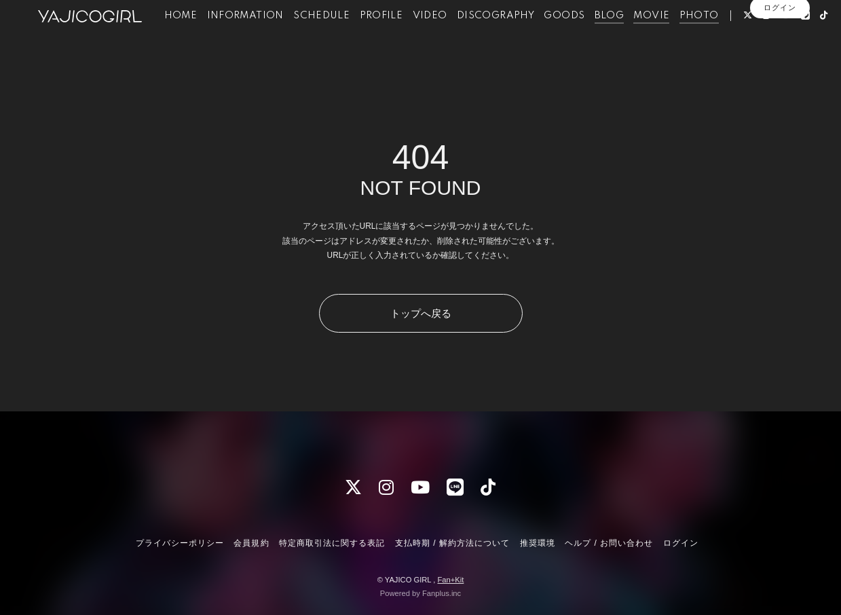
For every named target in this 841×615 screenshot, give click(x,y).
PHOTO (697, 39)
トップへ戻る (420, 313)
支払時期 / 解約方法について (452, 543)
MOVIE (650, 39)
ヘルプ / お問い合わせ (609, 543)
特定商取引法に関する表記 (332, 543)
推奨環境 (537, 543)
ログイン (780, 79)
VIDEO (428, 39)
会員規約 (251, 543)
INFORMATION (243, 39)
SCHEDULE (319, 39)
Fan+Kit (450, 580)
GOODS (562, 39)
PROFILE (379, 39)
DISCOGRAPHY (493, 39)
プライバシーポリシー (180, 543)
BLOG (607, 39)
